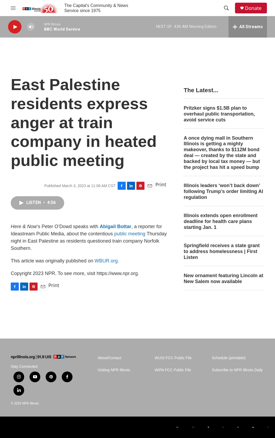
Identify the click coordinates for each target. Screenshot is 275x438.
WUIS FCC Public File (173, 358)
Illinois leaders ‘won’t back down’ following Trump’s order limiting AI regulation (223, 191)
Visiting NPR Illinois (113, 370)
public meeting (129, 233)
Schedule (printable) (228, 358)
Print (160, 184)
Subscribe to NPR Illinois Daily (237, 370)
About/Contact (109, 358)
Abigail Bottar (115, 226)
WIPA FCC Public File (173, 370)
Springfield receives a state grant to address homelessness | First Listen (222, 251)
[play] (14, 27)
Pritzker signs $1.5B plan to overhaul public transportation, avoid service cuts (219, 114)
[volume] (30, 27)
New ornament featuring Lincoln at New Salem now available (223, 278)
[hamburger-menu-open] (13, 8)
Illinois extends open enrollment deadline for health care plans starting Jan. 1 (221, 221)
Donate (253, 8)
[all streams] (248, 27)
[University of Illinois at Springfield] (267, 427)
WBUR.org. (107, 260)
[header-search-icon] (226, 8)
